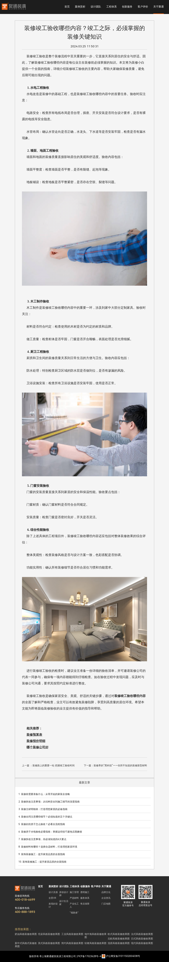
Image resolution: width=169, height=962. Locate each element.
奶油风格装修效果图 (26, 934)
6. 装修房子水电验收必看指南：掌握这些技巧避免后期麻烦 (50, 831)
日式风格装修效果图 (142, 938)
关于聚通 (158, 6)
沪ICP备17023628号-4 (88, 956)
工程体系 (111, 6)
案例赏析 (80, 6)
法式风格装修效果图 (142, 934)
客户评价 (143, 6)
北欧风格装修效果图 (119, 938)
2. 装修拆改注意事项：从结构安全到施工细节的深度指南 (49, 801)
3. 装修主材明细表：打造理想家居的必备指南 (42, 809)
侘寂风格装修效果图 (49, 934)
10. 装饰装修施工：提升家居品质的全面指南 (42, 861)
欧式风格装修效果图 (119, 934)
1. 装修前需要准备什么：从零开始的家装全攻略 (44, 794)
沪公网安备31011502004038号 (123, 956)
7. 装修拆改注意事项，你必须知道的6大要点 (42, 839)
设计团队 (96, 6)
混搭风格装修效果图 (119, 943)
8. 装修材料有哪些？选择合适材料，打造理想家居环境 (47, 846)
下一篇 (115, 765)
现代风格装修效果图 (142, 943)
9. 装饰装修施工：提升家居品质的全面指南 (41, 854)
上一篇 (48, 765)
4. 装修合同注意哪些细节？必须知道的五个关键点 (45, 816)
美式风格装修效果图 (49, 943)
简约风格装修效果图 (72, 943)
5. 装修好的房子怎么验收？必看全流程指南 (41, 824)
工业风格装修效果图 (72, 934)
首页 (67, 6)
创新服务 (127, 6)
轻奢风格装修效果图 (95, 943)
